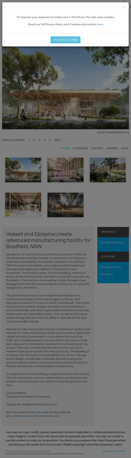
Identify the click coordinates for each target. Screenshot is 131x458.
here (100, 24)
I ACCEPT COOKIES (65, 39)
